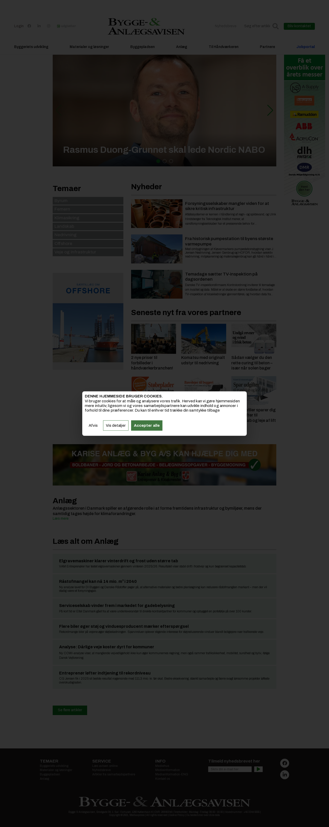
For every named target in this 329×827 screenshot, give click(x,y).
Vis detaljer (116, 425)
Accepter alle (147, 425)
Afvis (93, 425)
